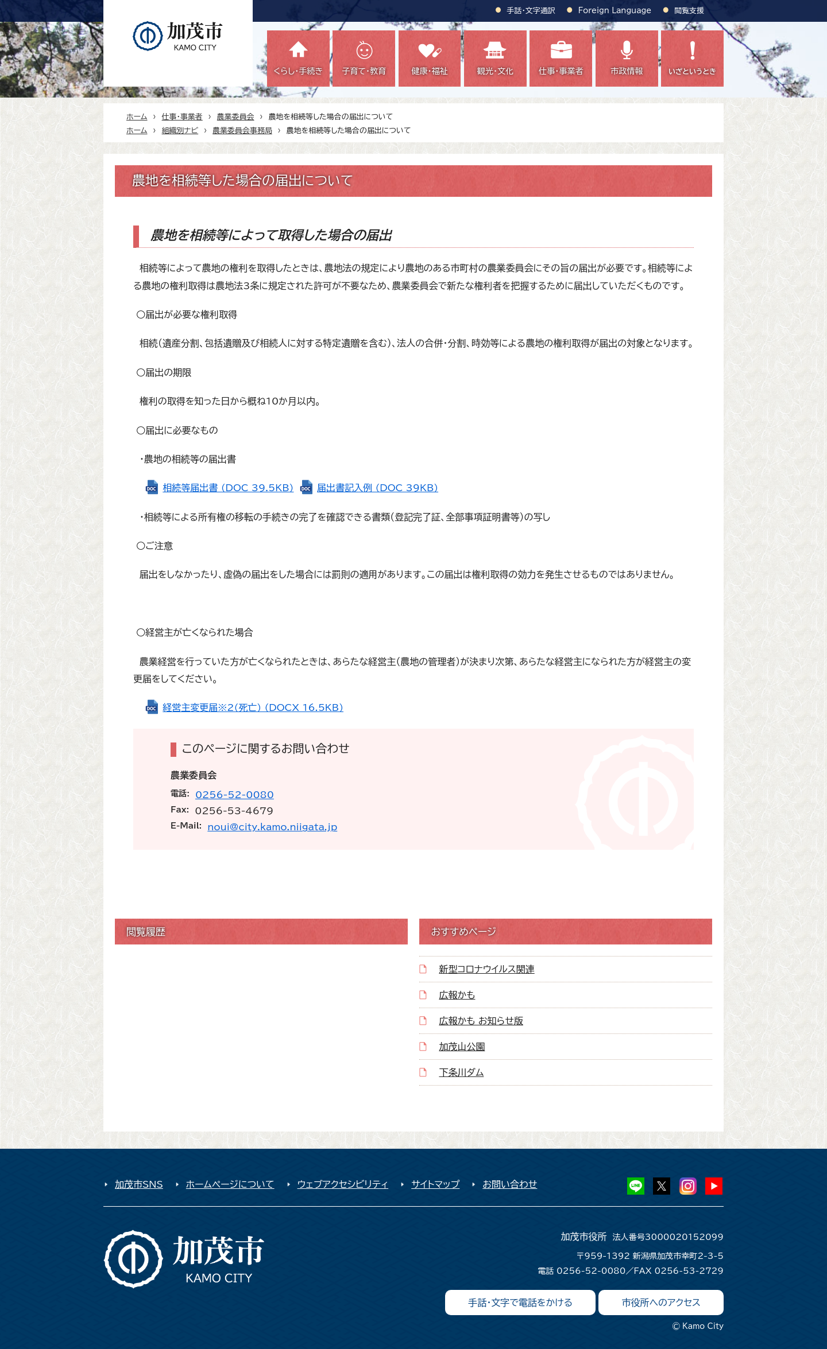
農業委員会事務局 (242, 130)
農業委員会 (235, 116)
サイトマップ (435, 1184)
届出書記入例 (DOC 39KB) (377, 487)
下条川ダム (461, 1072)
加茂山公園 (462, 1046)
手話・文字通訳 (531, 10)
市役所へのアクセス (661, 1302)
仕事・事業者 (182, 116)
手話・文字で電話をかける (520, 1302)
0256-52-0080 (234, 794)
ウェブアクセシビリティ (343, 1184)
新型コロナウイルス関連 (486, 969)
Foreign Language (614, 10)
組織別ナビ (180, 130)
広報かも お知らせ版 (481, 1020)
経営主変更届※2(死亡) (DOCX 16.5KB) (253, 707)
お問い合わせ (509, 1184)
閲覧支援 (689, 10)
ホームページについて (230, 1184)
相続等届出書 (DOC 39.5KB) (228, 487)
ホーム (137, 116)
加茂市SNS (139, 1184)
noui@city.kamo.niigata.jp (272, 826)
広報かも (457, 995)
